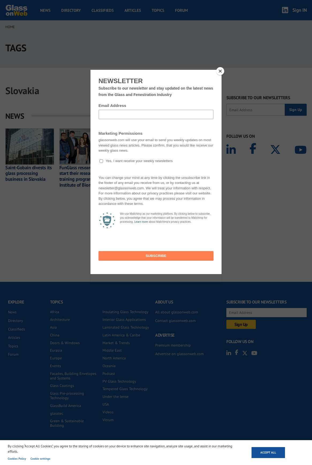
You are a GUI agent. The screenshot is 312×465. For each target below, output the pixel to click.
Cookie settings (40, 458)
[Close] (220, 71)
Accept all (268, 452)
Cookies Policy (17, 458)
